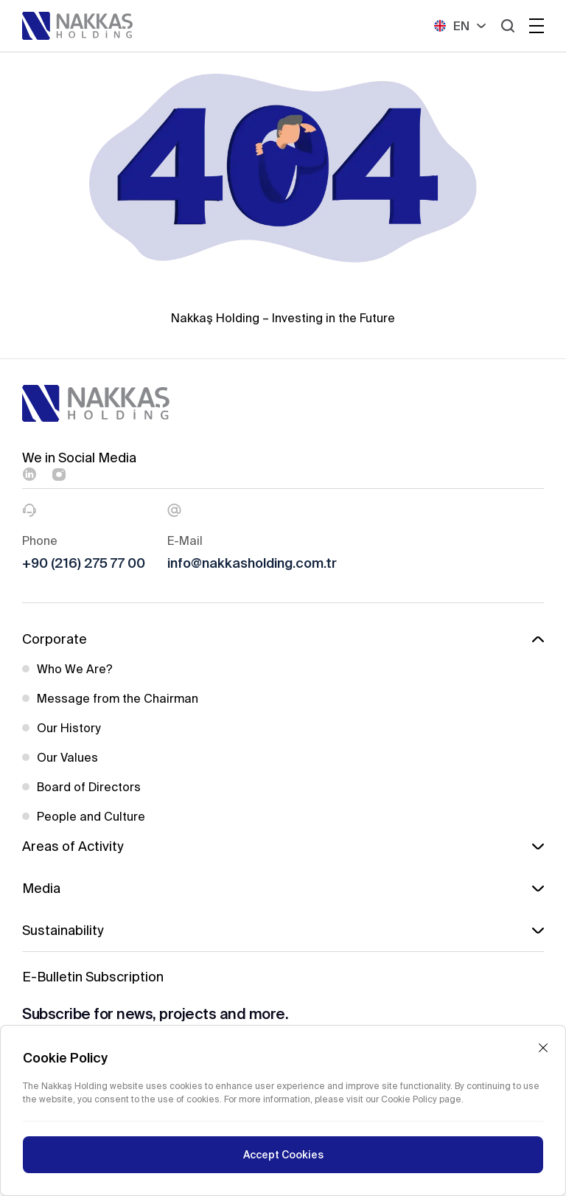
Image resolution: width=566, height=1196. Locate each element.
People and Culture (91, 816)
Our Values (67, 757)
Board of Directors (89, 786)
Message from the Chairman (117, 698)
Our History (68, 727)
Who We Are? (75, 668)
